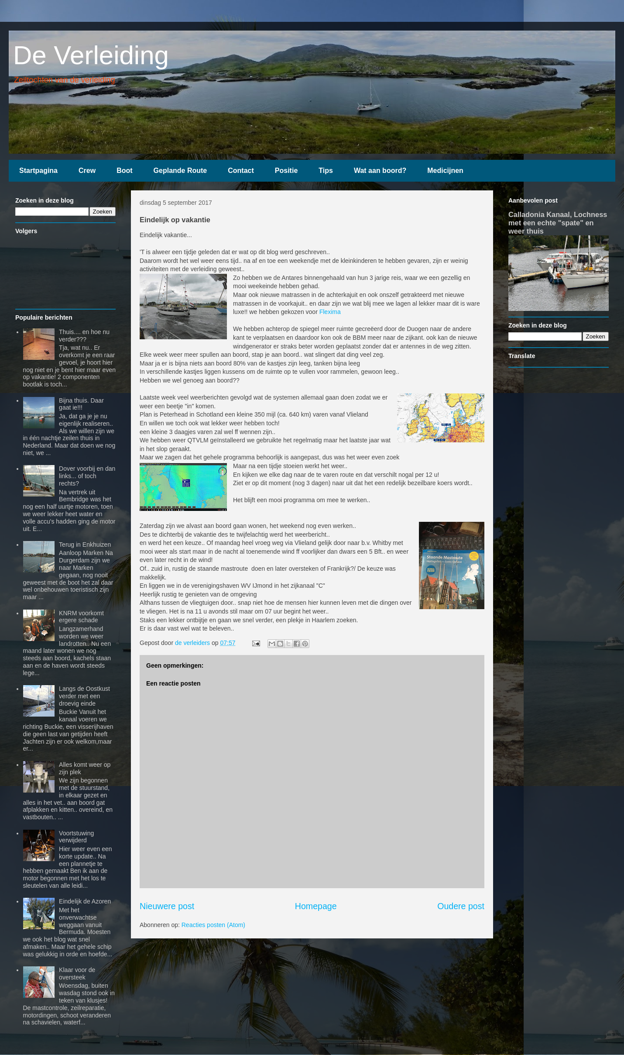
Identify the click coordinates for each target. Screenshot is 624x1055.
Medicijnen (445, 170)
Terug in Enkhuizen (85, 544)
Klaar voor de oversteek (77, 973)
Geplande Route (180, 170)
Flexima (330, 311)
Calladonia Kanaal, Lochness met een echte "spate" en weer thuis (557, 222)
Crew (87, 170)
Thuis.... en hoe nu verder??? (84, 335)
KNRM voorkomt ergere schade (81, 617)
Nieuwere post (167, 906)
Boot (124, 170)
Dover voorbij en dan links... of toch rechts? (87, 476)
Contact (241, 170)
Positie (286, 170)
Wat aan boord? (380, 170)
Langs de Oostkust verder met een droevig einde (84, 696)
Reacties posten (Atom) (213, 924)
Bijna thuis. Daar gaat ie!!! (81, 404)
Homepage (316, 906)
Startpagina (38, 170)
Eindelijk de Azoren (85, 901)
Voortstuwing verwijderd (76, 837)
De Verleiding (91, 55)
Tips (326, 170)
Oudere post (460, 906)
